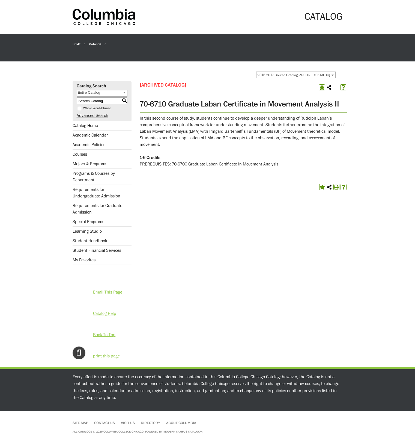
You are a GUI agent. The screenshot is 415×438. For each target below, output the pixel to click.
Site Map (80, 423)
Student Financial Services (97, 250)
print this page (106, 356)
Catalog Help (104, 313)
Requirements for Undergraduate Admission (96, 193)
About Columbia (181, 423)
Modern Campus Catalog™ (182, 431)
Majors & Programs (90, 164)
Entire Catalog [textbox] (89, 92)
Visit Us (128, 423)
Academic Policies (89, 144)
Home (76, 44)
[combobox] (296, 75)
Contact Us (104, 423)
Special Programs (88, 221)
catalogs (85, 431)
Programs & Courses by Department (94, 177)
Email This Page (107, 292)
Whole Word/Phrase (97, 108)
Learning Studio (87, 231)
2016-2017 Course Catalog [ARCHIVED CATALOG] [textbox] (293, 75)
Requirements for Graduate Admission (97, 209)
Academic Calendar (90, 135)
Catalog (95, 44)
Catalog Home (85, 125)
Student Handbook (90, 241)
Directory (150, 423)
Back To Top (104, 335)
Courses (80, 154)
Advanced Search (92, 115)
